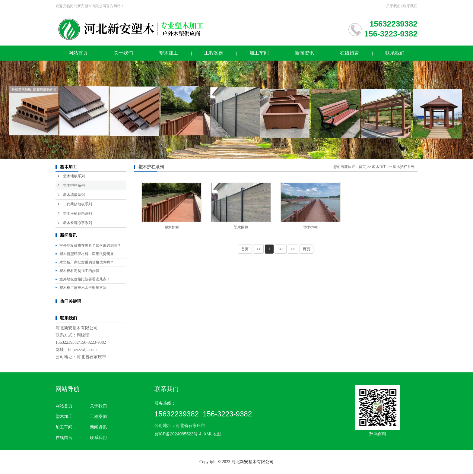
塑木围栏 (241, 227)
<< (258, 249)
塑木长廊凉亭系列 (77, 223)
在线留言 (349, 52)
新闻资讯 (304, 52)
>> (293, 249)
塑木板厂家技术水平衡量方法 (82, 288)
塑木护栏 (171, 227)
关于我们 (393, 6)
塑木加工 (168, 52)
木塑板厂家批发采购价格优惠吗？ (86, 262)
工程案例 (214, 52)
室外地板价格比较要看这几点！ (84, 279)
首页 (362, 167)
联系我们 (410, 6)
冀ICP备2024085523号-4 (178, 433)
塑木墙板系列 (74, 195)
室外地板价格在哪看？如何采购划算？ (90, 245)
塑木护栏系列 (74, 185)
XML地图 (212, 433)
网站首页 (78, 52)
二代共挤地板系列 (77, 204)
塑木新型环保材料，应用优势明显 (86, 254)
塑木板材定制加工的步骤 (79, 271)
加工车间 (259, 52)
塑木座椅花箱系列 (77, 213)
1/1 (280, 249)
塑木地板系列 (74, 176)
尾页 (306, 249)
